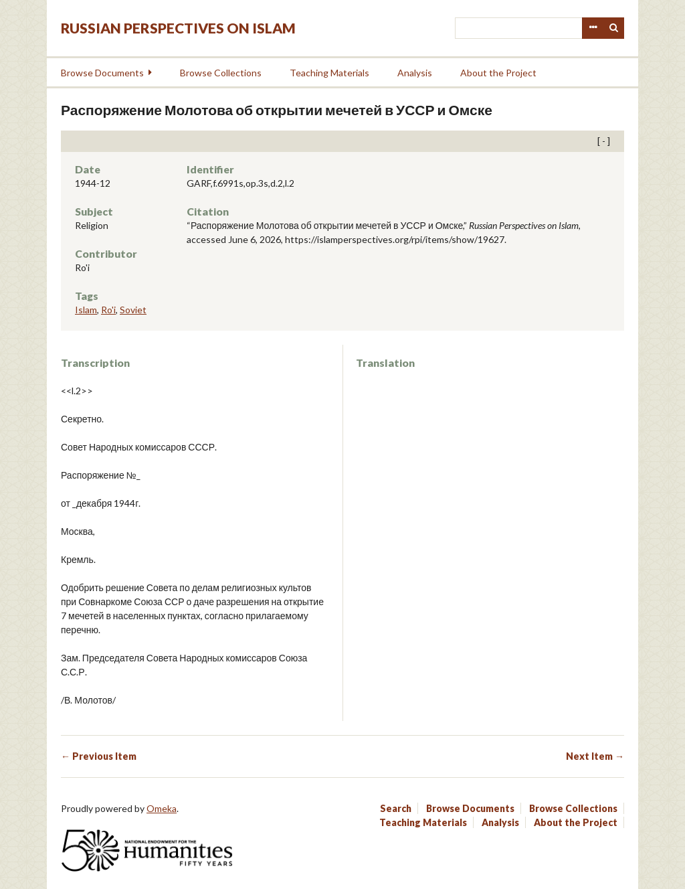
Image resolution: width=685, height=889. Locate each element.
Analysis (414, 72)
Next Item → (595, 756)
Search (614, 28)
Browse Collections (221, 72)
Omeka (161, 808)
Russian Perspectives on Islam (178, 27)
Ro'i (108, 309)
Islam (86, 309)
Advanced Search (592, 28)
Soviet (133, 309)
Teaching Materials (329, 72)
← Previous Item (98, 756)
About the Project (498, 72)
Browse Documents (102, 72)
